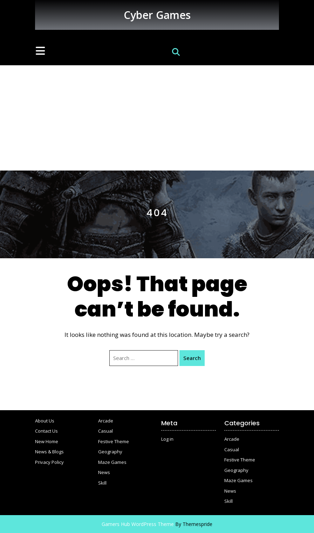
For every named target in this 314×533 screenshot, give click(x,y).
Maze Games (112, 462)
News (104, 472)
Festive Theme (113, 441)
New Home (46, 441)
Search (192, 357)
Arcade (105, 421)
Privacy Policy (49, 462)
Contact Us (46, 431)
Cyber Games (157, 15)
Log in (167, 439)
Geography (110, 451)
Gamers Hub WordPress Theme (138, 524)
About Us (44, 421)
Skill (102, 483)
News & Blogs (49, 451)
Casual (105, 431)
